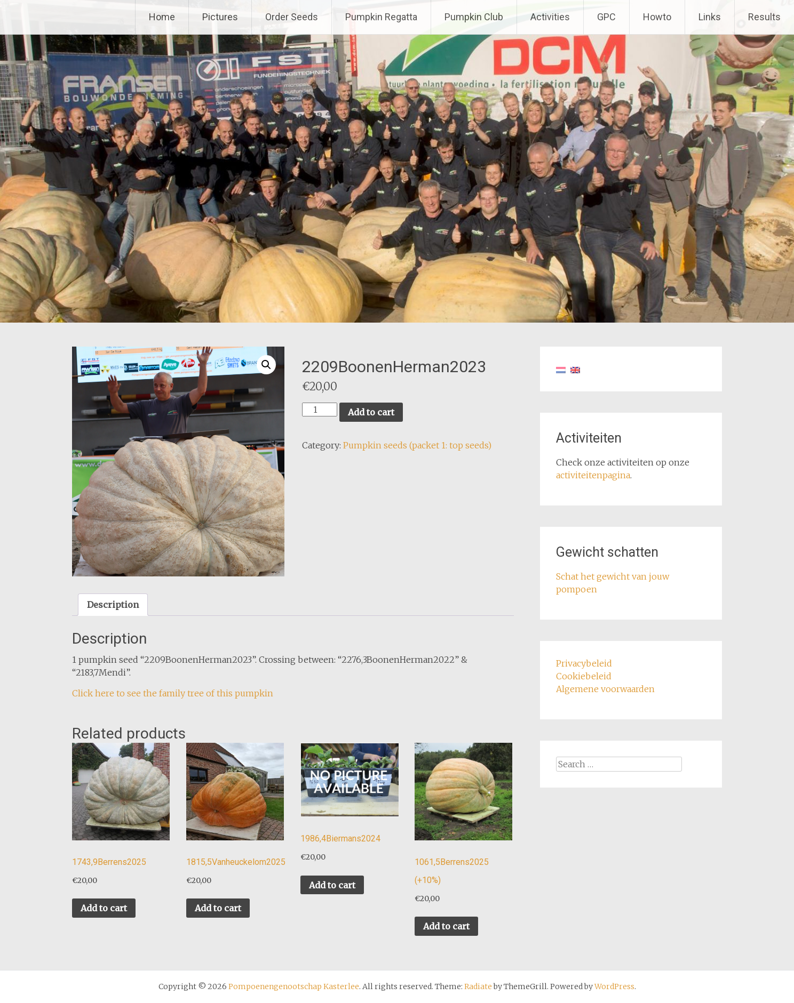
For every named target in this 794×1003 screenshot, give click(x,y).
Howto (657, 16)
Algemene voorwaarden (605, 689)
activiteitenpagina (593, 475)
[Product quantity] (319, 409)
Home (162, 16)
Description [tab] (113, 604)
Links (709, 16)
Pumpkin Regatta (381, 16)
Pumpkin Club (473, 16)
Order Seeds (291, 16)
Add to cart (371, 412)
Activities (550, 16)
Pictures (220, 16)
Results (764, 16)
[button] (266, 364)
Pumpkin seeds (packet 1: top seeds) (417, 445)
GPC (606, 16)
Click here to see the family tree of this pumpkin (172, 693)
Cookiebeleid (584, 676)
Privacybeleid (584, 663)
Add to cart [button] (104, 908)
